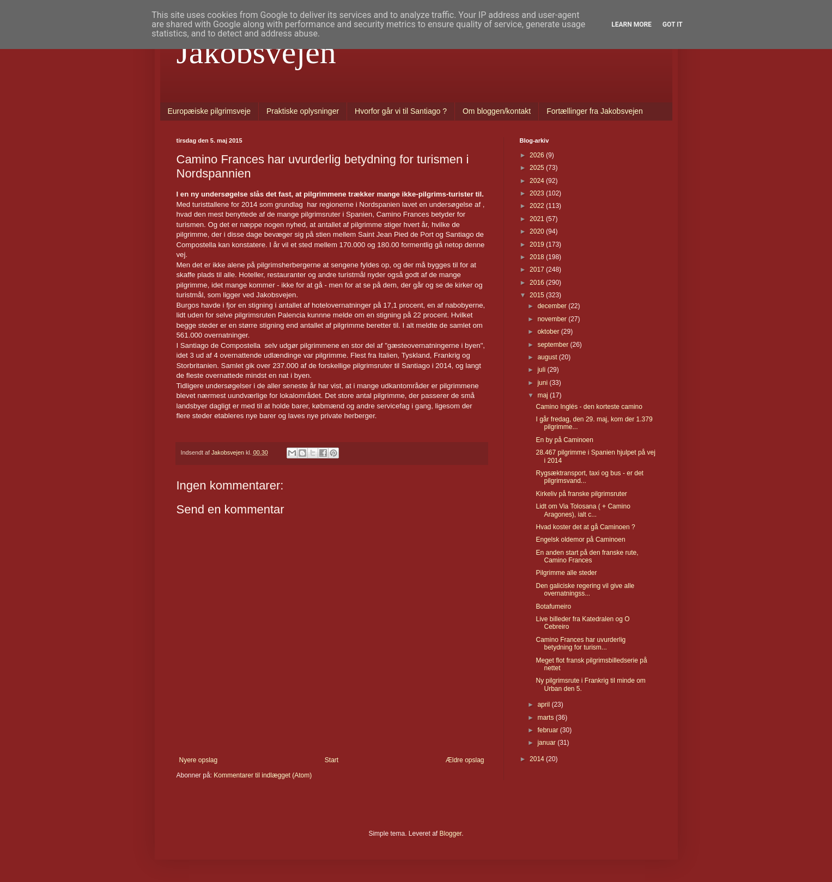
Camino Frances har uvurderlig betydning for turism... (580, 643)
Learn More (631, 24)
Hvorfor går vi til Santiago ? (401, 111)
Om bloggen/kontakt (497, 111)
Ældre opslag (465, 760)
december (552, 306)
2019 (538, 244)
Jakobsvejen (256, 52)
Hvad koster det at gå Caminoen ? (585, 527)
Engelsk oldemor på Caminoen (580, 539)
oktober (549, 331)
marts (546, 717)
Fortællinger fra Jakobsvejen (594, 111)
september (553, 344)
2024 (538, 181)
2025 (538, 167)
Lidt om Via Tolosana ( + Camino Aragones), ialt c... (583, 510)
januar (547, 742)
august (547, 357)
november (552, 319)
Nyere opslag (198, 760)
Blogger (451, 833)
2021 (538, 219)
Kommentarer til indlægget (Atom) (263, 775)
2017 (538, 269)
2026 (538, 155)
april (544, 704)
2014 (538, 759)
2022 (538, 206)
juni (543, 383)
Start (331, 760)
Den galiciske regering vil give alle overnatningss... (585, 589)
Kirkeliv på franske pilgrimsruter (581, 494)
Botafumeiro (553, 606)
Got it (673, 24)
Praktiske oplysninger (302, 111)
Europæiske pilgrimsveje (209, 111)
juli (542, 369)
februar (548, 730)
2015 (538, 295)
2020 (538, 231)
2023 (538, 193)
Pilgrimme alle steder (566, 573)
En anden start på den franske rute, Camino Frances (587, 556)
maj (543, 395)
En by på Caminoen (564, 440)
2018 (538, 257)
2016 (538, 282)
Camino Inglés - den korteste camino (589, 407)
